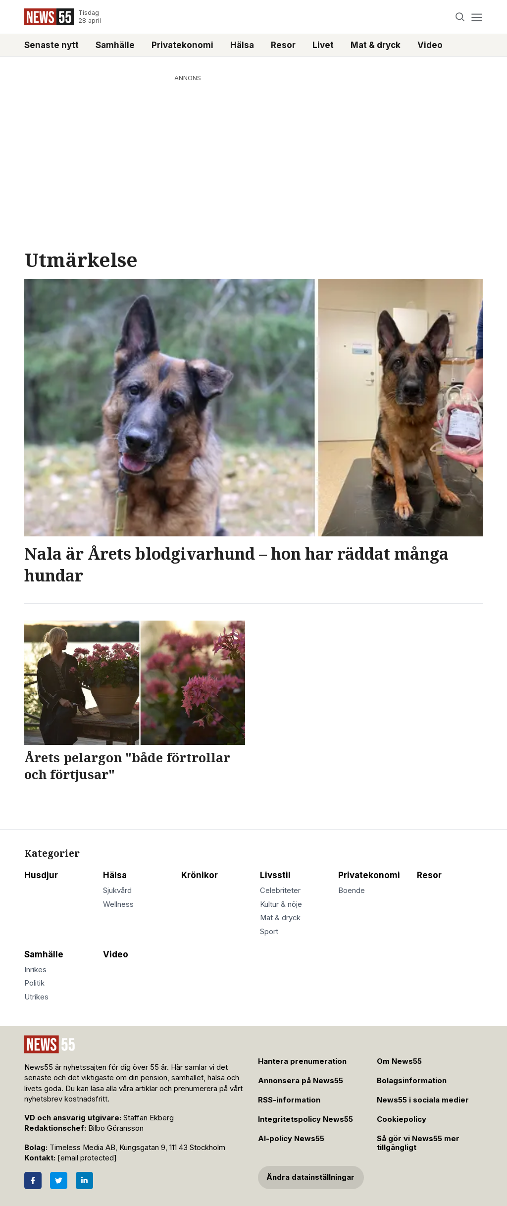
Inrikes (35, 969)
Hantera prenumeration (302, 1061)
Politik (34, 983)
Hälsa (242, 45)
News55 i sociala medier (423, 1100)
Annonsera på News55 (300, 1080)
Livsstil (275, 875)
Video (430, 45)
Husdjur (41, 875)
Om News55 (399, 1061)
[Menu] (476, 17)
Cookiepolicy (401, 1119)
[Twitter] (58, 1180)
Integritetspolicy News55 (305, 1119)
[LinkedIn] (84, 1180)
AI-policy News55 (291, 1138)
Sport (269, 931)
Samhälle (115, 45)
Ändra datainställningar (310, 1177)
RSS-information (289, 1100)
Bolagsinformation (412, 1080)
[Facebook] (33, 1180)
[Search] (460, 17)
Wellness (118, 904)
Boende (351, 890)
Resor (283, 45)
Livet (323, 45)
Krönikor (199, 875)
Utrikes (36, 997)
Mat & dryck (376, 45)
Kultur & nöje (281, 904)
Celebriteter (280, 890)
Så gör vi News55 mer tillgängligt (418, 1143)
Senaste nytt (51, 45)
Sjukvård (117, 890)
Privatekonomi (182, 45)
